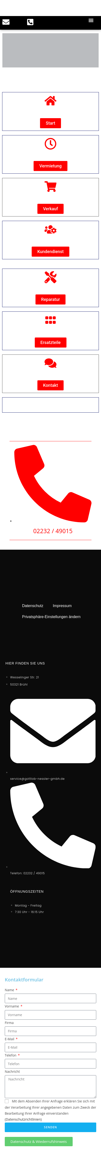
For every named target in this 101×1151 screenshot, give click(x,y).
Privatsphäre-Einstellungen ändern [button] (51, 617)
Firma (9, 1022)
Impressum (62, 606)
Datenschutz (32, 606)
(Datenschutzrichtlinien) (23, 1119)
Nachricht (12, 1071)
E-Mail (10, 1039)
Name (10, 990)
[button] (91, 20)
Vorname (12, 1006)
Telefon (11, 1055)
